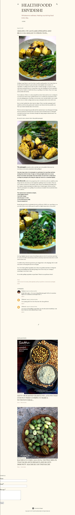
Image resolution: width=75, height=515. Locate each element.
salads (18, 283)
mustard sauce (48, 281)
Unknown (24, 299)
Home (23, 21)
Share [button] (18, 279)
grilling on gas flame (40, 281)
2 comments (23, 467)
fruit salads (26, 281)
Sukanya (24, 291)
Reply (23, 296)
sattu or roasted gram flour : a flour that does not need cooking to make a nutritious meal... (37, 397)
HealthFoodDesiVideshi (37, 8)
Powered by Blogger (37, 508)
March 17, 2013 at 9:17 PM (32, 306)
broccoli (21, 281)
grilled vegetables (32, 281)
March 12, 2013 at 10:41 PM (32, 299)
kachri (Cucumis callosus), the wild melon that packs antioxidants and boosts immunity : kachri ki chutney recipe (37, 462)
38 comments (23, 402)
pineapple (53, 281)
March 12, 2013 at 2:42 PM (31, 291)
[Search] (57, 4)
